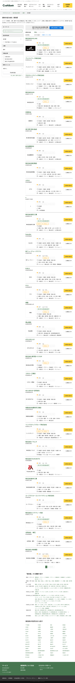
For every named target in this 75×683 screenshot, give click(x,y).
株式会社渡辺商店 (31, 163)
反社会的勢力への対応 (19, 678)
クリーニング (38, 608)
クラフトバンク (6, 13)
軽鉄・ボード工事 (39, 604)
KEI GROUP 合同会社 (32, 390)
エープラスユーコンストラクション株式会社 (39, 496)
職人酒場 (44, 5)
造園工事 (37, 593)
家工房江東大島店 (31, 129)
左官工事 (57, 595)
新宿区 (64, 625)
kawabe (28, 234)
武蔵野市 (40, 638)
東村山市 (65, 642)
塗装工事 (37, 601)
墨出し (42, 581)
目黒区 (39, 629)
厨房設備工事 (38, 614)
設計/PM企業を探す (10, 61)
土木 (39, 615)
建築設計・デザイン (39, 577)
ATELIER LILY (30, 339)
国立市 (39, 644)
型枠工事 (58, 586)
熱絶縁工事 (37, 595)
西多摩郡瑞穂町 (41, 650)
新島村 (64, 653)
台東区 (39, 627)
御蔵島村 (52, 655)
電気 (58, 615)
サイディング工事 (58, 591)
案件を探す (25, 5)
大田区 (51, 629)
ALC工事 (51, 591)
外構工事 (37, 590)
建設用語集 (22, 670)
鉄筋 (26, 302)
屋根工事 (65, 591)
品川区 (26, 629)
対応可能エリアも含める (11, 42)
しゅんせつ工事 (53, 588)
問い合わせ (68, 43)
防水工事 (52, 597)
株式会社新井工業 (31, 479)
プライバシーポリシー (31, 678)
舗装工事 (46, 588)
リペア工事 (42, 601)
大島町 (39, 653)
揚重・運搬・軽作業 (67, 581)
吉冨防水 (28, 112)
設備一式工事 (60, 584)
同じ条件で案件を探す (16, 75)
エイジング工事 (50, 601)
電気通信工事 (43, 610)
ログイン (58, 5)
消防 (67, 615)
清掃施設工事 (54, 614)
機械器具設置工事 (46, 614)
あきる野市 (65, 648)
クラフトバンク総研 (50, 5)
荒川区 (39, 633)
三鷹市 (51, 638)
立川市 (26, 638)
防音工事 (53, 606)
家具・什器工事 (46, 606)
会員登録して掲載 (57, 27)
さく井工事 (60, 588)
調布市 (51, 640)
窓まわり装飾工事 (65, 604)
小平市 (39, 642)
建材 (24, 13)
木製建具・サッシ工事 (66, 599)
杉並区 (51, 631)
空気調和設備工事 (59, 610)
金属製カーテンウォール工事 (41, 591)
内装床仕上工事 (38, 606)
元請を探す (7, 56)
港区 (51, 625)
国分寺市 (27, 644)
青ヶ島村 (27, 657)
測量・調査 (37, 581)
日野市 (51, 642)
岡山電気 (28, 322)
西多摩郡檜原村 (66, 650)
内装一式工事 (52, 584)
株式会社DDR (29, 92)
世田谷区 (65, 629)
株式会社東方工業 (31, 214)
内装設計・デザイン (49, 577)
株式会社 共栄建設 (31, 549)
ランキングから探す (6, 672)
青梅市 (64, 638)
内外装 (46, 615)
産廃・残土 (48, 581)
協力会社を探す (20, 5)
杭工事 (40, 586)
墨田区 (51, 627)
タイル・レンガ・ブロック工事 (42, 597)
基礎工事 (46, 586)
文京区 (26, 627)
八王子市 (65, 635)
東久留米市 (52, 646)
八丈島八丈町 (65, 655)
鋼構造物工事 (67, 588)
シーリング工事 (50, 595)
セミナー (40, 5)
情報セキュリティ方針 (43, 678)
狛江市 (64, 644)
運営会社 (4, 678)
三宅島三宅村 (41, 655)
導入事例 (22, 668)
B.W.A (27, 268)
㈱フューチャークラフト (33, 251)
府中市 (26, 640)
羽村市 (51, 648)
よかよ (27, 180)
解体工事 (66, 584)
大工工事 (45, 599)
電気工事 (37, 610)
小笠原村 (40, 657)
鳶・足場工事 (52, 586)
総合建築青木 (29, 146)
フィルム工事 (56, 604)
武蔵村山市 (65, 646)
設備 (70, 615)
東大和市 (27, 646)
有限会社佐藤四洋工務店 (33, 408)
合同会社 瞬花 (30, 532)
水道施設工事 (62, 614)
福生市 (51, 644)
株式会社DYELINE (31, 38)
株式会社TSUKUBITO (32, 459)
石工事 (61, 595)
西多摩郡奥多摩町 (29, 653)
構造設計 (57, 577)
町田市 (64, 640)
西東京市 (27, 650)
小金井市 (27, 642)
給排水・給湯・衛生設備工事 (41, 612)
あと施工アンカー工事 (60, 597)
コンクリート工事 (39, 588)
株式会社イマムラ (31, 442)
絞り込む (13, 72)
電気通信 (62, 615)
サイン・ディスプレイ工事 (41, 602)
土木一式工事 (45, 584)
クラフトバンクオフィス (33, 5)
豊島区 (64, 631)
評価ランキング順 (46, 35)
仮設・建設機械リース (57, 581)
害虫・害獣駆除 (45, 608)
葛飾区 (39, 635)
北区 (26, 633)
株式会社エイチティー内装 (34, 513)
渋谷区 (26, 631)
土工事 (36, 586)
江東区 (64, 627)
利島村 (51, 653)
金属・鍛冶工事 (38, 599)
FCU (27, 285)
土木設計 (68, 577)
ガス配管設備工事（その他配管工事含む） (58, 612)
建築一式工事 (38, 584)
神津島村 (27, 655)
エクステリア (52, 615)
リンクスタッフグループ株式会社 (36, 425)
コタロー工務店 (30, 373)
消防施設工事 (51, 610)
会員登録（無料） (68, 5)
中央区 (39, 625)
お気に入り (68, 47)
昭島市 (39, 640)
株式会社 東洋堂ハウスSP (33, 356)
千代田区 (27, 625)
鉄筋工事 (64, 586)
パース (40, 579)
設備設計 (63, 577)
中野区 (39, 631)
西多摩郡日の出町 (54, 650)
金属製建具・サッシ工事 (54, 599)
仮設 (36, 615)
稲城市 (39, 648)
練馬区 (64, 633)
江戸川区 (52, 635)
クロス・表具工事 (48, 604)
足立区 (26, 635)
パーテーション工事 (61, 606)
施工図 (36, 579)
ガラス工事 (57, 601)
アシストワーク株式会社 (33, 58)
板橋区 (51, 633)
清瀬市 (39, 646)
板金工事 (43, 595)
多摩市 (26, 648)
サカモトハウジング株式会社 (34, 75)
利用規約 (10, 678)
